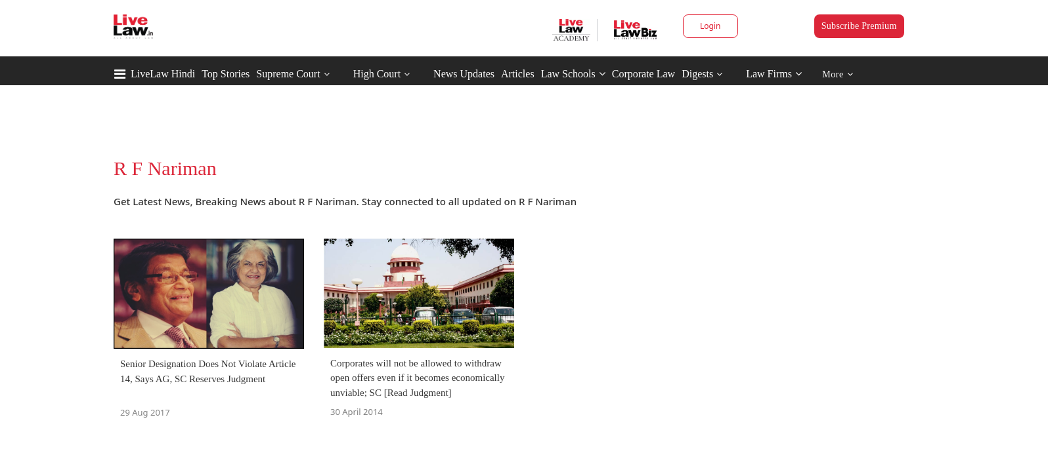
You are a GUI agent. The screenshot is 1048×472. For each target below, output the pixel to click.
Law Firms (774, 73)
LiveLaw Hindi (163, 73)
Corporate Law (643, 73)
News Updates (463, 73)
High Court (377, 73)
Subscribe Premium (859, 26)
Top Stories (226, 73)
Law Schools (573, 73)
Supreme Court (288, 73)
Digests (697, 73)
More (837, 74)
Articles (518, 73)
